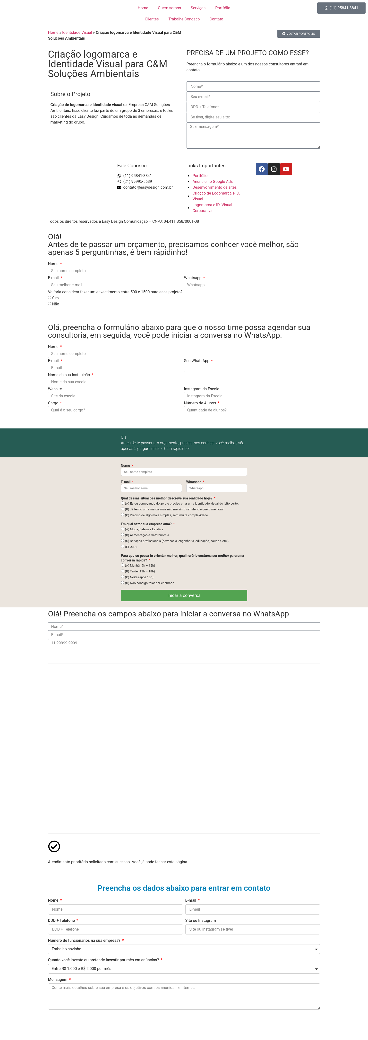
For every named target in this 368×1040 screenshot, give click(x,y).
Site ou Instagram (200, 920)
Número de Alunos (200, 403)
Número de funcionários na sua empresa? (84, 940)
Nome (54, 263)
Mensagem (58, 979)
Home (143, 8)
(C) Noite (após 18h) (139, 577)
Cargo (53, 403)
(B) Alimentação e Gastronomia (147, 535)
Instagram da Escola (201, 389)
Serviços (198, 8)
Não (55, 304)
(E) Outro (131, 547)
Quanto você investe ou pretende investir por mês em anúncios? (104, 960)
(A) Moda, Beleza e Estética (144, 529)
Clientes (152, 19)
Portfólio (222, 8)
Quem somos (169, 8)
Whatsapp (193, 278)
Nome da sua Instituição (69, 375)
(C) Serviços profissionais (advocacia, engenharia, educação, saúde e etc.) (177, 541)
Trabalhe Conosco (184, 19)
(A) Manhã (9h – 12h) (140, 565)
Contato (216, 19)
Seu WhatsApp (197, 360)
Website (55, 389)
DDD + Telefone (62, 920)
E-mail (54, 278)
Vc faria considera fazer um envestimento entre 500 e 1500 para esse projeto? (115, 292)
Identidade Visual (77, 32)
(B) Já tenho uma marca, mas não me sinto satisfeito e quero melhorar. (174, 509)
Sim (55, 298)
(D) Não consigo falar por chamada (149, 583)
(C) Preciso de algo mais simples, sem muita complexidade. (167, 515)
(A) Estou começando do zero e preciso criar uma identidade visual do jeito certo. (182, 503)
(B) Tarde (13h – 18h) (140, 571)
